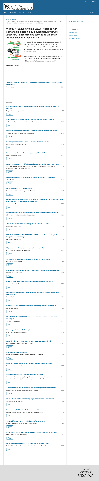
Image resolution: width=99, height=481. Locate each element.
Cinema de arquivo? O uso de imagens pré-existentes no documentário (30, 399)
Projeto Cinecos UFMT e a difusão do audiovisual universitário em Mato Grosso (32, 164)
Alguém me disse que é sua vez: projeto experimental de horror (27, 224)
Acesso (94, 1)
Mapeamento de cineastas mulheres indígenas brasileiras (25, 248)
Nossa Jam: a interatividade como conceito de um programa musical (29, 363)
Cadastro (86, 1)
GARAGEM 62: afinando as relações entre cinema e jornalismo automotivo (31, 306)
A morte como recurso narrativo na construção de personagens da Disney (31, 387)
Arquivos (13, 13)
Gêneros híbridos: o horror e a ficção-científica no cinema (25, 421)
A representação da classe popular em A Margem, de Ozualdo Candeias (30, 119)
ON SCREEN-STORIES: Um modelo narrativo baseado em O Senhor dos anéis (31, 432)
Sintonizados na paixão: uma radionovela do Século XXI (24, 374)
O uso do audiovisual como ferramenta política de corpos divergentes (29, 281)
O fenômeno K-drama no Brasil (16, 352)
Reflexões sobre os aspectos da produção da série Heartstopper (27, 443)
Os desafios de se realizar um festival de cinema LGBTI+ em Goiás (28, 259)
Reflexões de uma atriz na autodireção (19, 188)
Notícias (21, 13)
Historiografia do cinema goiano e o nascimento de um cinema (27, 142)
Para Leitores (73, 33)
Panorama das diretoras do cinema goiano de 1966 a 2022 (25, 153)
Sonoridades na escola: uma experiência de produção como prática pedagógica (32, 212)
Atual (5, 13)
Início (7, 19)
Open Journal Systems (76, 21)
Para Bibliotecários (74, 38)
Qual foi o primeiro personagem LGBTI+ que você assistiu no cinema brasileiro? (32, 270)
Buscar (91, 13)
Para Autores (73, 35)
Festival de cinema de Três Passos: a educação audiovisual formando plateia (31, 130)
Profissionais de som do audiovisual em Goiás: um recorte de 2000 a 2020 (30, 177)
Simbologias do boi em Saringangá (18, 330)
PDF (10, 114)
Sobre (29, 13)
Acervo (14, 19)
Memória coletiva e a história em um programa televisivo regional (28, 341)
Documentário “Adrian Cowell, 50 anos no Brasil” (22, 410)
